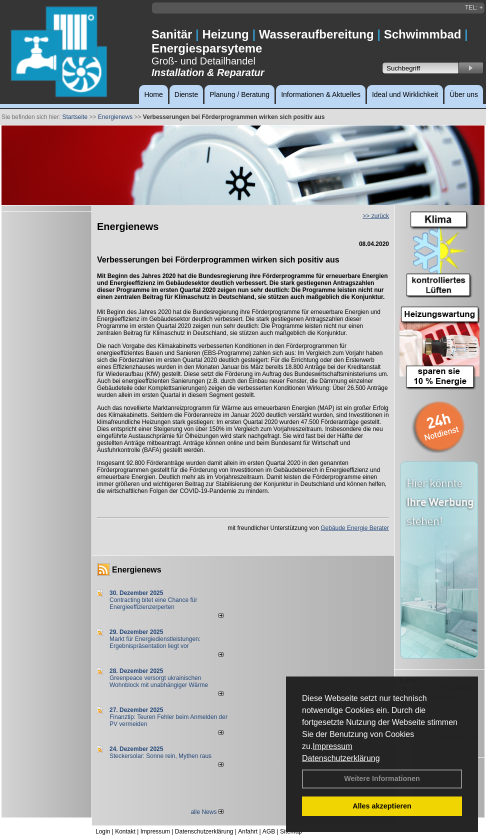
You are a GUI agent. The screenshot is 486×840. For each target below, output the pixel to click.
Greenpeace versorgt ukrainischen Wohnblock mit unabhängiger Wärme (159, 681)
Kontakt (125, 831)
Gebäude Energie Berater (354, 528)
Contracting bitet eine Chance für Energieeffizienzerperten (153, 603)
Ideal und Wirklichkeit (405, 94)
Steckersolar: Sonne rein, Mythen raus (161, 756)
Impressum (332, 746)
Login (103, 831)
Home (153, 94)
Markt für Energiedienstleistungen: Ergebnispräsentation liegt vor (155, 643)
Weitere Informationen (382, 778)
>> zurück (375, 216)
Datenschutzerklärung (341, 758)
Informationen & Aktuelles (320, 94)
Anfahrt (248, 831)
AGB (268, 831)
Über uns (464, 94)
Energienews (137, 570)
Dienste (186, 94)
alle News (206, 812)
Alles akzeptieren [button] (382, 806)
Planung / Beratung (240, 94)
